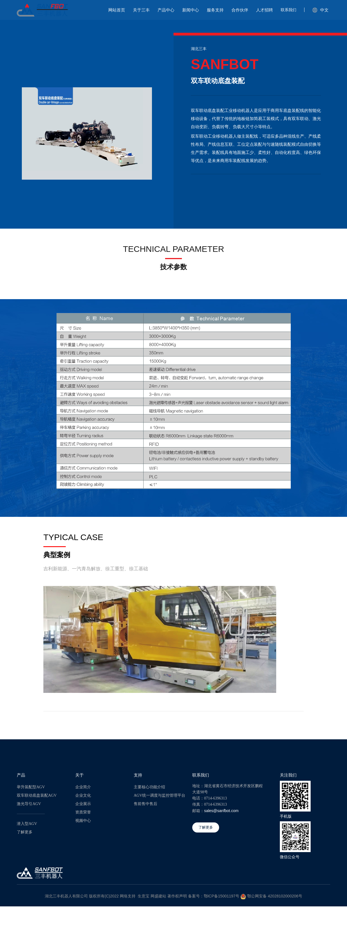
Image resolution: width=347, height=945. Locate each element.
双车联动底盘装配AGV (37, 795)
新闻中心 (190, 10)
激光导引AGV (29, 804)
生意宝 (143, 896)
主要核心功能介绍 (149, 787)
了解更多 (24, 832)
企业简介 (83, 787)
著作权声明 (177, 896)
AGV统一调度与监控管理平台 (159, 795)
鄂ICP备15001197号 (222, 896)
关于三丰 (141, 10)
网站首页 (116, 10)
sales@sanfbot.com (221, 810)
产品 (21, 775)
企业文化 (83, 795)
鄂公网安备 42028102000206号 (274, 896)
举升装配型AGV (31, 787)
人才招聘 (264, 10)
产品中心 (166, 10)
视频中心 (83, 821)
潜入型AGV (27, 824)
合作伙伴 (239, 10)
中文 (320, 10)
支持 (138, 775)
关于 (79, 775)
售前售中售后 (145, 804)
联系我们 (288, 10)
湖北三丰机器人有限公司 (66, 896)
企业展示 (83, 804)
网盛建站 (158, 896)
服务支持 (215, 10)
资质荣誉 (83, 812)
